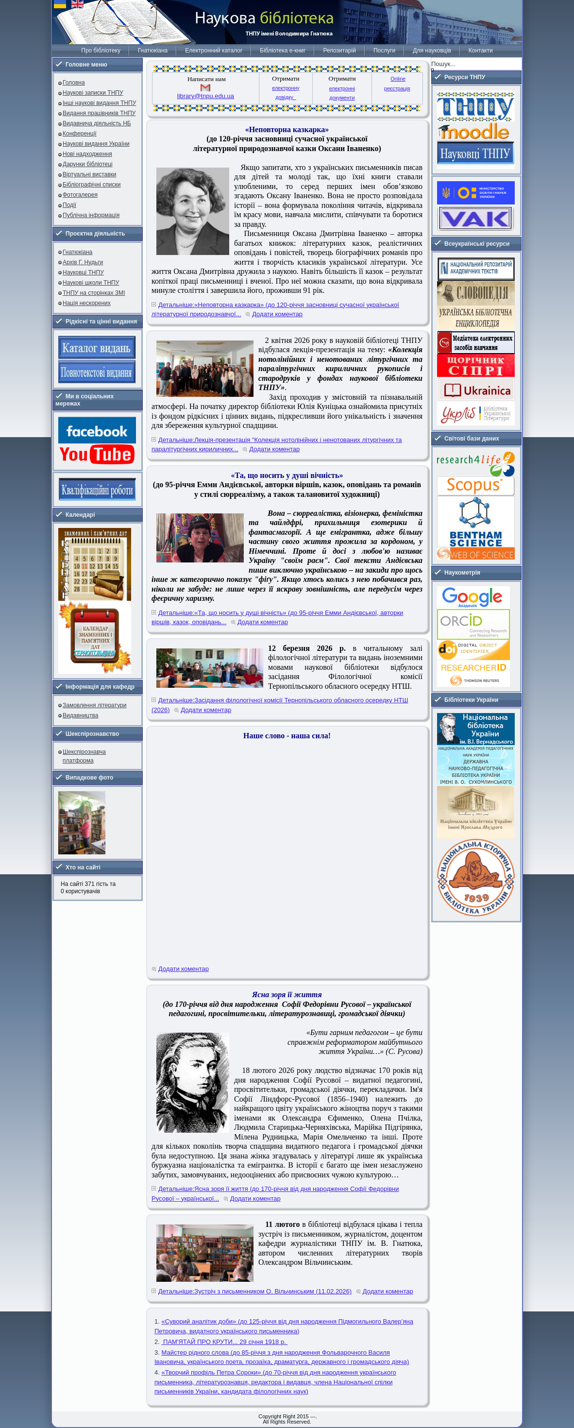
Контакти (481, 50)
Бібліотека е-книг (282, 50)
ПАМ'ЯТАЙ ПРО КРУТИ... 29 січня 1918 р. (224, 1341)
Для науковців (432, 50)
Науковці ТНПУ (83, 272)
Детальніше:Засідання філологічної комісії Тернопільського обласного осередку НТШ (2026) (280, 705)
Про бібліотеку (100, 50)
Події (69, 205)
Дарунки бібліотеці (88, 164)
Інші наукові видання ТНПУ (99, 103)
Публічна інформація (91, 215)
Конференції (80, 133)
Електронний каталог (213, 50)
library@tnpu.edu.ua (205, 96)
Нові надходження (87, 154)
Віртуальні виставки (90, 174)
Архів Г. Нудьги (83, 262)
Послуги (384, 50)
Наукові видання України (96, 143)
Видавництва (80, 715)
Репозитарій (339, 50)
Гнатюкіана (153, 50)
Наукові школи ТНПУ (91, 282)
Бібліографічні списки (92, 184)
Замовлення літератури (94, 705)
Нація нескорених (87, 303)
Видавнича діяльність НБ (97, 123)
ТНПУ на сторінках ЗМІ (94, 292)
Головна (74, 82)
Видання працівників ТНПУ (99, 113)
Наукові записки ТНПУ (93, 92)
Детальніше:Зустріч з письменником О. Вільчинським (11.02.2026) (255, 1291)
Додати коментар (277, 314)
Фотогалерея (80, 194)
